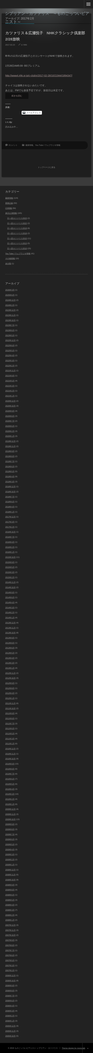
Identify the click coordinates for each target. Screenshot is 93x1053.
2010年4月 (10, 789)
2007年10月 (10, 935)
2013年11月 (10, 627)
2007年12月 (10, 925)
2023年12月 (10, 310)
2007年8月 (10, 945)
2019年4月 (10, 476)
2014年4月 (10, 602)
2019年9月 (10, 451)
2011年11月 (10, 703)
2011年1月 (10, 743)
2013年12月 (10, 622)
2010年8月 (10, 768)
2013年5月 (10, 652)
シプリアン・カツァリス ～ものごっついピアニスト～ (47, 17)
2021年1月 (10, 395)
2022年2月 (10, 365)
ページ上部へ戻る (87, 1047)
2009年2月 (10, 859)
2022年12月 (10, 340)
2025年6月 (10, 294)
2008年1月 (10, 920)
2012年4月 (10, 693)
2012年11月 (10, 673)
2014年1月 (10, 617)
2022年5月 (10, 350)
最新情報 (29, 145)
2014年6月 (10, 597)
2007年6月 (10, 955)
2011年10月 (10, 708)
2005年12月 (10, 1025)
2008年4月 (10, 904)
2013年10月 (10, 632)
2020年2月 (10, 431)
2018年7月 (10, 496)
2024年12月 (10, 300)
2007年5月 (10, 960)
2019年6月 (10, 466)
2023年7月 (10, 325)
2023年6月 (10, 330)
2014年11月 (10, 582)
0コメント (13, 145)
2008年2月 (10, 914)
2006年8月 (10, 990)
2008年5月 (10, 899)
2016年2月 (10, 547)
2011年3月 (10, 738)
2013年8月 (10, 642)
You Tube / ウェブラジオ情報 (47, 145)
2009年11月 (10, 814)
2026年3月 (10, 290)
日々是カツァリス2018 (17, 233)
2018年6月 (10, 501)
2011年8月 (10, 718)
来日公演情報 (11, 213)
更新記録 (9, 203)
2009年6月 (10, 839)
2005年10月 (10, 1035)
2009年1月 (10, 864)
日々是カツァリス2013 (17, 243)
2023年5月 (10, 335)
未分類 (8, 263)
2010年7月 (10, 773)
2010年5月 (10, 783)
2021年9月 (10, 375)
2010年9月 (10, 763)
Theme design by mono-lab (73, 1047)
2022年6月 (10, 345)
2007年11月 (10, 930)
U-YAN (24, 45)
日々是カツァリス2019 (17, 228)
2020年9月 (10, 410)
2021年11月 (10, 370)
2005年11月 (10, 1030)
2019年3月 (10, 481)
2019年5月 (10, 471)
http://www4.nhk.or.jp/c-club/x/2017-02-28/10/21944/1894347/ (38, 75)
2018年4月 (10, 506)
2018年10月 (10, 491)
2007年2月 (10, 970)
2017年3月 (10, 521)
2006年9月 (10, 985)
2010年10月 (10, 758)
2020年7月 (10, 420)
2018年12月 (10, 486)
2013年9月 (10, 637)
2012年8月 (10, 688)
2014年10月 (10, 587)
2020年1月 (10, 436)
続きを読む (17, 96)
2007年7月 (10, 950)
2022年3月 (10, 360)
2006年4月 (10, 1005)
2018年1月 (10, 511)
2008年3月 (10, 909)
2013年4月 (10, 657)
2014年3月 (10, 607)
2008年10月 (10, 879)
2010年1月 (10, 804)
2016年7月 (10, 536)
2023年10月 (10, 320)
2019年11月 (10, 446)
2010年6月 (10, 778)
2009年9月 (10, 824)
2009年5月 (10, 844)
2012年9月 (10, 683)
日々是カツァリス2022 (17, 223)
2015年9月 (10, 562)
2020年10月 (10, 405)
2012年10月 (10, 678)
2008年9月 (10, 884)
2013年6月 (10, 647)
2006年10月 (10, 980)
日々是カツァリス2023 (17, 218)
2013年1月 (10, 667)
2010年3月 (10, 793)
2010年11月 (10, 753)
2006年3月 (10, 1010)
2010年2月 (10, 799)
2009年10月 (10, 819)
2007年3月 (10, 965)
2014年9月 (10, 592)
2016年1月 (10, 551)
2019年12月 (10, 441)
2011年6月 (10, 728)
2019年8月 (10, 456)
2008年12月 (10, 869)
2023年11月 (10, 315)
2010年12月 (10, 748)
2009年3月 (10, 854)
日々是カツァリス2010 (17, 248)
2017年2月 (10, 526)
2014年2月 (10, 612)
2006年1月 (10, 1020)
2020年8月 (10, 415)
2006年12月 (10, 975)
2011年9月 (10, 713)
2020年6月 (10, 426)
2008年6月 (10, 894)
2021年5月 (10, 380)
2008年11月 (10, 874)
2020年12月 (10, 400)
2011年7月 (10, 723)
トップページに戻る (46, 167)
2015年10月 (10, 557)
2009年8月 (10, 829)
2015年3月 (10, 572)
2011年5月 (10, 733)
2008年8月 (10, 889)
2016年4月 (10, 541)
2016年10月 (10, 531)
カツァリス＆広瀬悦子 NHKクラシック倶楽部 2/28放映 (46, 36)
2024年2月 (10, 305)
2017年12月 (10, 516)
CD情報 (8, 208)
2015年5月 (10, 567)
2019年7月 (10, 461)
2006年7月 (10, 995)
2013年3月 (10, 662)
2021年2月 (10, 390)
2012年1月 (10, 698)
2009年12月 (10, 809)
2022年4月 (10, 355)
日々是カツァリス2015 (17, 238)
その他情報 (10, 258)
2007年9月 (10, 940)
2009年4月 (10, 849)
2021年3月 (10, 385)
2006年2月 (10, 1015)
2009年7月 (10, 834)
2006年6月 (10, 1000)
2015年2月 (10, 577)
